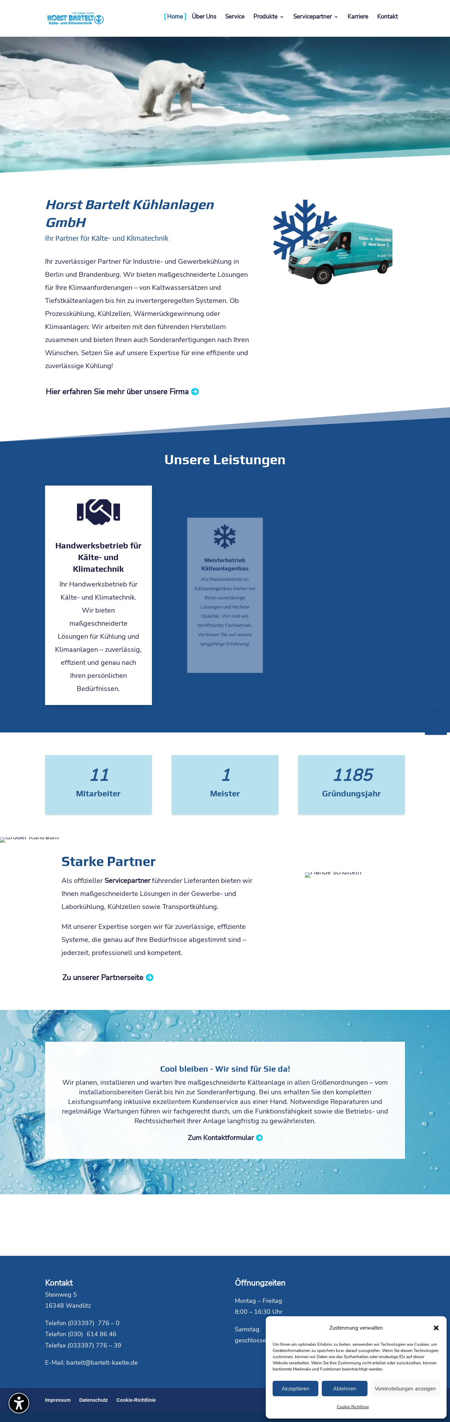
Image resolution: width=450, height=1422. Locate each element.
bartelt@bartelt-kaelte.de (102, 1362)
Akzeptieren (295, 1388)
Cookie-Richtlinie (353, 1407)
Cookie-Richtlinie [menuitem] (136, 1400)
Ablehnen (344, 1388)
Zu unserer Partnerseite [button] (102, 977)
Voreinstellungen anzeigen (405, 1388)
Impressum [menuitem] (58, 1400)
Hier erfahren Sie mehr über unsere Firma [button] (117, 392)
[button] (436, 1327)
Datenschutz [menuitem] (93, 1400)
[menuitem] (175, 24)
